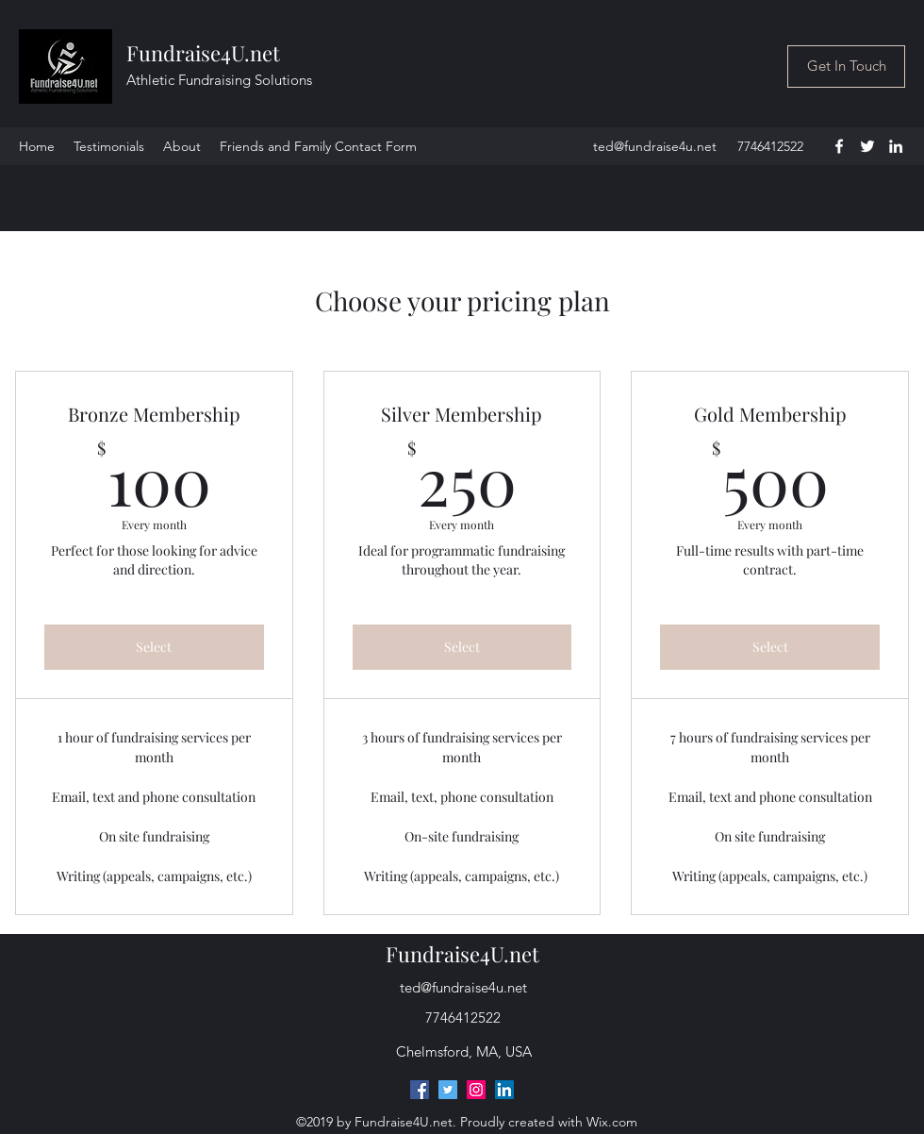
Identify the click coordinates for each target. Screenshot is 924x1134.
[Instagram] (476, 1089)
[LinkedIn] (504, 1089)
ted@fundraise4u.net (655, 146)
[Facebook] (419, 1089)
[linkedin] (895, 146)
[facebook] (839, 146)
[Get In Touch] (846, 66)
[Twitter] (447, 1089)
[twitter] (867, 146)
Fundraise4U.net (203, 53)
